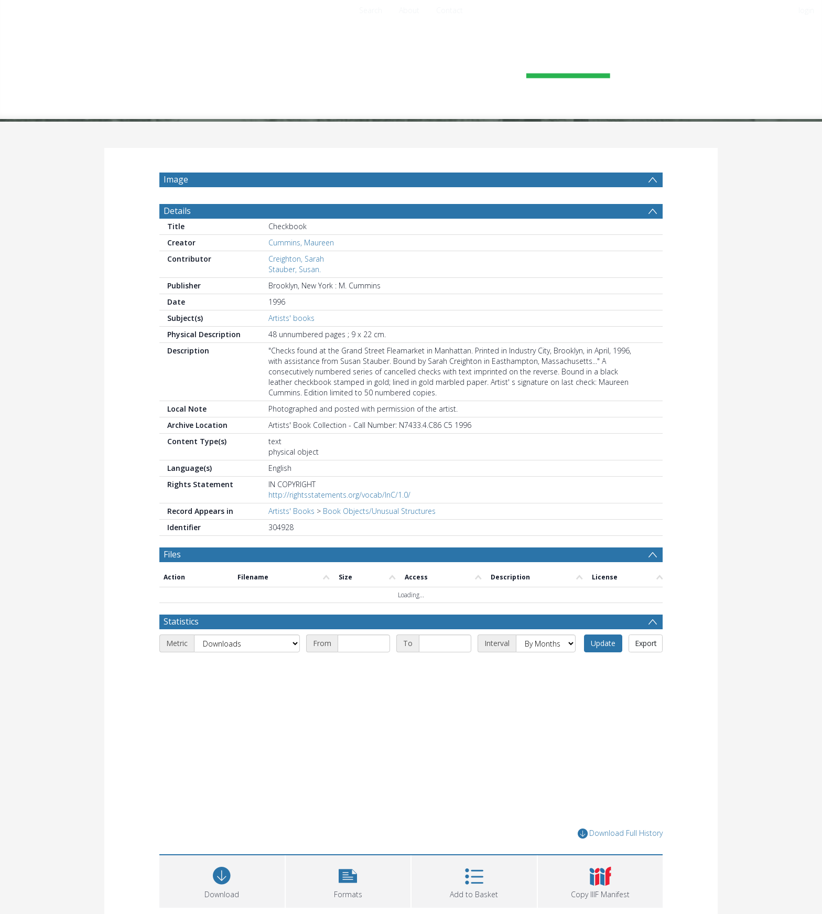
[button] (348, 880)
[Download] (222, 880)
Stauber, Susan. (294, 269)
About (409, 10)
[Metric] (247, 643)
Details (177, 211)
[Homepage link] (411, 66)
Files (172, 554)
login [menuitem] (806, 10)
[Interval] (546, 643)
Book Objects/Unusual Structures (379, 511)
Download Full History (620, 833)
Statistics (181, 621)
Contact (449, 10)
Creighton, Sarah (296, 259)
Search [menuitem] (370, 10)
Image (176, 179)
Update (603, 643)
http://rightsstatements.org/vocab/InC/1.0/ (339, 495)
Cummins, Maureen (301, 243)
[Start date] (364, 643)
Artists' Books (291, 511)
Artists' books (291, 318)
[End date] (445, 643)
